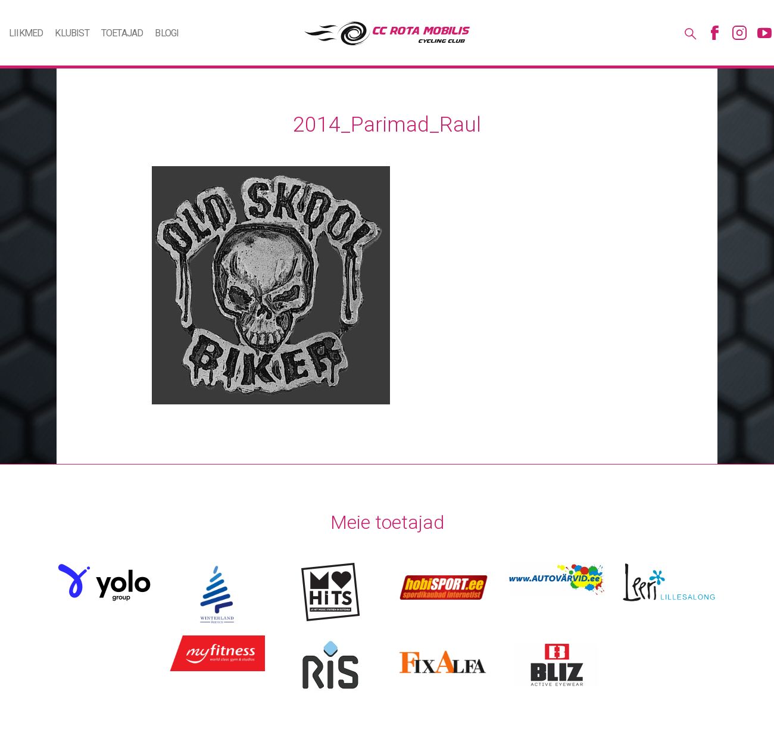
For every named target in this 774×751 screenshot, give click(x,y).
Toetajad (122, 33)
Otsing (689, 32)
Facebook (714, 32)
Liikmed (26, 33)
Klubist (72, 33)
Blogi (167, 33)
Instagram (739, 32)
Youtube (764, 32)
